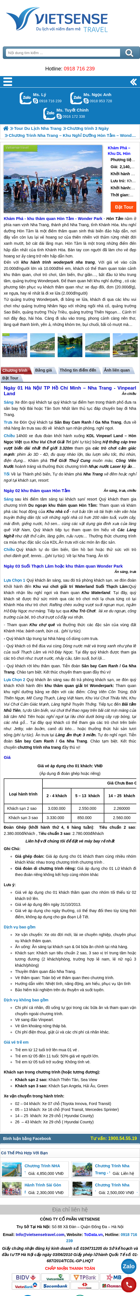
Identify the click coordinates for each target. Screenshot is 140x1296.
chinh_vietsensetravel (59, 116)
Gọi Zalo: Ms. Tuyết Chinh (49, 113)
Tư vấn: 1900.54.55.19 (114, 1138)
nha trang (52, 747)
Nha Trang (111, 422)
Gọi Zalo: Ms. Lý (25, 98)
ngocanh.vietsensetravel (86, 101)
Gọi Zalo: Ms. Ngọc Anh (76, 98)
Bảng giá (43, 370)
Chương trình (14, 370)
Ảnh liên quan (117, 370)
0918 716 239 (79, 69)
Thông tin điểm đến (78, 370)
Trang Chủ (70, 18)
